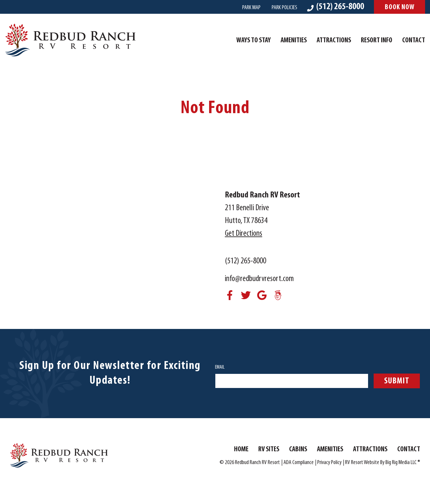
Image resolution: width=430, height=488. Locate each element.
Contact (413, 40)
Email (220, 367)
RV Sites (268, 449)
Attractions (334, 40)
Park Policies (284, 8)
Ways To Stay (253, 40)
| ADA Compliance (297, 462)
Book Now (399, 7)
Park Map (251, 8)
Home (241, 449)
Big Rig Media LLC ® (402, 462)
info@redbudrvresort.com (259, 278)
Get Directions (243, 233)
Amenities (294, 40)
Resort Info (376, 40)
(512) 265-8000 (245, 261)
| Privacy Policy (328, 462)
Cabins (298, 449)
